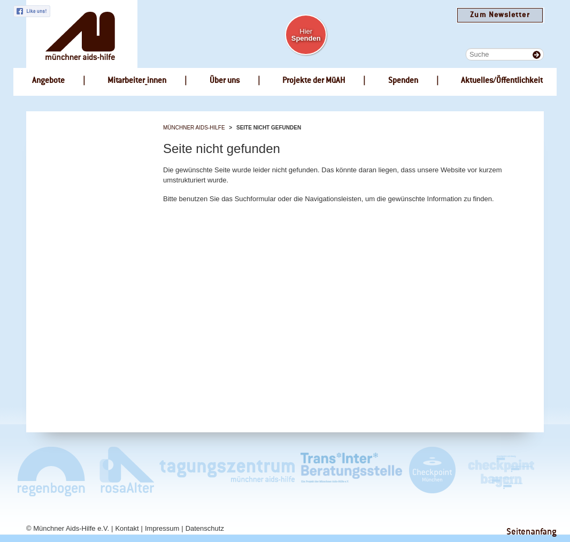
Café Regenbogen (52, 471)
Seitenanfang (531, 532)
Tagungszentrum (227, 471)
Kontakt (126, 528)
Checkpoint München (431, 471)
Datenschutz (205, 528)
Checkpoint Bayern (500, 471)
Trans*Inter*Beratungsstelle (351, 471)
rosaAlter (122, 471)
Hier (306, 34)
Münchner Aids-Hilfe (194, 128)
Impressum (162, 528)
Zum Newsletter (499, 15)
